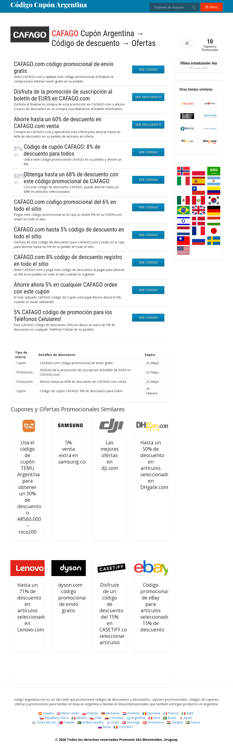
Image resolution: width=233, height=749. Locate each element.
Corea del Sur (44, 722)
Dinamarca (153, 722)
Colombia (114, 718)
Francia (171, 713)
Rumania (151, 713)
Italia (187, 713)
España (45, 713)
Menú (211, 7)
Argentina (136, 718)
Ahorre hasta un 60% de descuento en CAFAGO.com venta (57, 122)
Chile (96, 718)
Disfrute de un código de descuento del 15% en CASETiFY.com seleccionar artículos (115, 614)
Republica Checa (54, 718)
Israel (112, 722)
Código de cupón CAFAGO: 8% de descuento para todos (62, 150)
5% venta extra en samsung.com (73, 452)
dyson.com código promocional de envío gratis (72, 598)
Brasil (169, 718)
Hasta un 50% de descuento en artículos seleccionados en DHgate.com (156, 464)
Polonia (90, 713)
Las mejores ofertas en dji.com (110, 455)
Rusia (104, 727)
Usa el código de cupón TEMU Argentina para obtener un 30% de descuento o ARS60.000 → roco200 (29, 487)
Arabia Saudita (90, 722)
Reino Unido (68, 713)
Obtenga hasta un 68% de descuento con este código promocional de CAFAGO (71, 178)
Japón (185, 718)
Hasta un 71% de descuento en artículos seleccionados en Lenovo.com (33, 607)
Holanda (131, 713)
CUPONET (124, 727)
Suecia (193, 722)
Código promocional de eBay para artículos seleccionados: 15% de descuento (156, 607)
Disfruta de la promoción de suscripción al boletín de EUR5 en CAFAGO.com (63, 95)
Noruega (131, 722)
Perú (154, 718)
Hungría (175, 722)
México (79, 718)
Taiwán (66, 722)
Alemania (110, 713)
